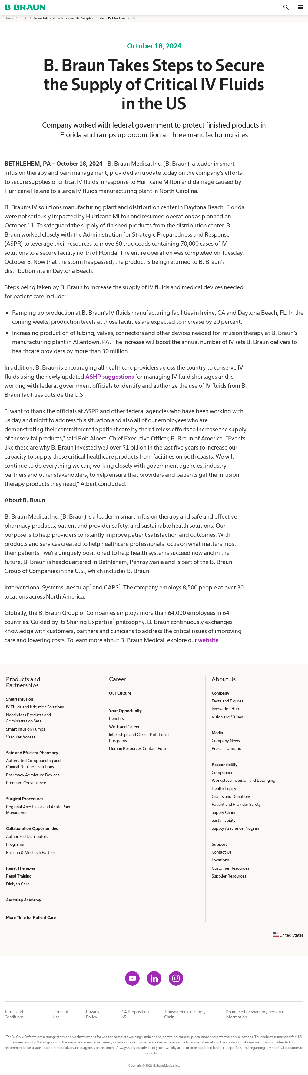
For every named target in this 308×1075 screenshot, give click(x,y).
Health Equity (224, 788)
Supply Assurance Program (236, 828)
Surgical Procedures (24, 798)
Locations (220, 860)
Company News (226, 740)
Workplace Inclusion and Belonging (243, 780)
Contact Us (221, 852)
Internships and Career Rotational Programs (139, 737)
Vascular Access (20, 737)
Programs (15, 844)
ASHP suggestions (109, 376)
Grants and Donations (231, 796)
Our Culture (120, 693)
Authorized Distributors (27, 836)
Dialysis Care (17, 883)
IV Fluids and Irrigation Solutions (35, 707)
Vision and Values (227, 717)
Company (220, 693)
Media (217, 732)
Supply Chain (223, 812)
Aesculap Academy (23, 899)
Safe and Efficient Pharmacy (32, 752)
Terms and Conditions (14, 1014)
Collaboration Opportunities (32, 828)
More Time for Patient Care (31, 917)
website (208, 640)
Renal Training (18, 876)
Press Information (227, 748)
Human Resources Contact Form (138, 748)
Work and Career (124, 726)
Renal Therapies (20, 868)
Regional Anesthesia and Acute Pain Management (38, 809)
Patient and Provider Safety (236, 804)
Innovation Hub (225, 708)
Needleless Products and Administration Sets (28, 717)
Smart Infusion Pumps (25, 729)
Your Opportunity (125, 710)
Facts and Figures (227, 700)
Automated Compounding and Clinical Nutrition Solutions (33, 763)
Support (219, 844)
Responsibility (224, 764)
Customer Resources (230, 868)
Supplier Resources (229, 876)
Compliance (222, 772)
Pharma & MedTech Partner (30, 852)
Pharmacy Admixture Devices (32, 774)
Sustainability (224, 820)
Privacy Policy (92, 1014)
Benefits (116, 718)
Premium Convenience (26, 782)
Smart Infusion (19, 699)
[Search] (286, 7)
